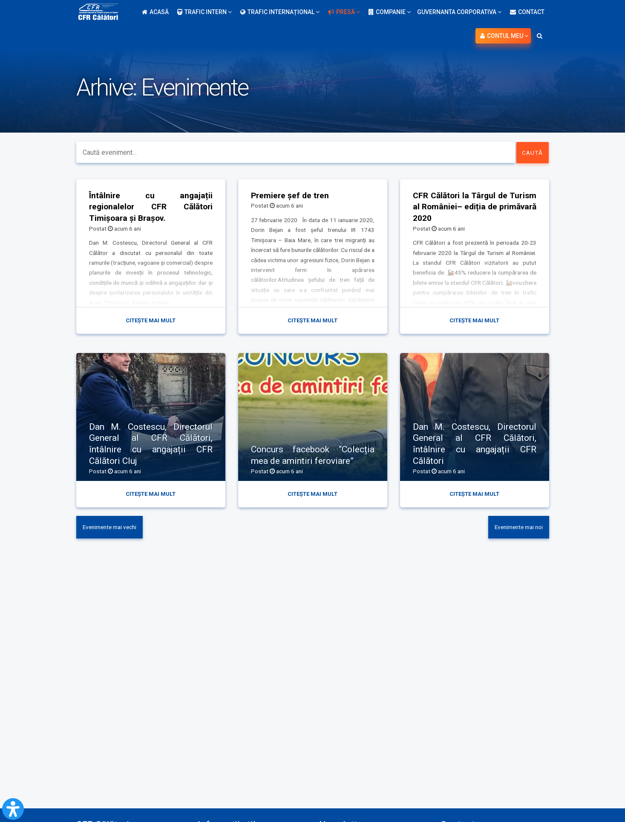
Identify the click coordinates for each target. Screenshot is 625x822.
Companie (390, 12)
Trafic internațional (280, 12)
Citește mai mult (151, 320)
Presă (344, 12)
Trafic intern (204, 12)
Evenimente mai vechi (112, 528)
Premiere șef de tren (291, 195)
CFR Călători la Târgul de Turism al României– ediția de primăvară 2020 (474, 206)
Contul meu (504, 35)
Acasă (155, 12)
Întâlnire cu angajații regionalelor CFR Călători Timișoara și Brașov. (151, 206)
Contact (527, 12)
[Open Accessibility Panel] (13, 809)
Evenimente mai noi (516, 528)
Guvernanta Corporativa (459, 12)
